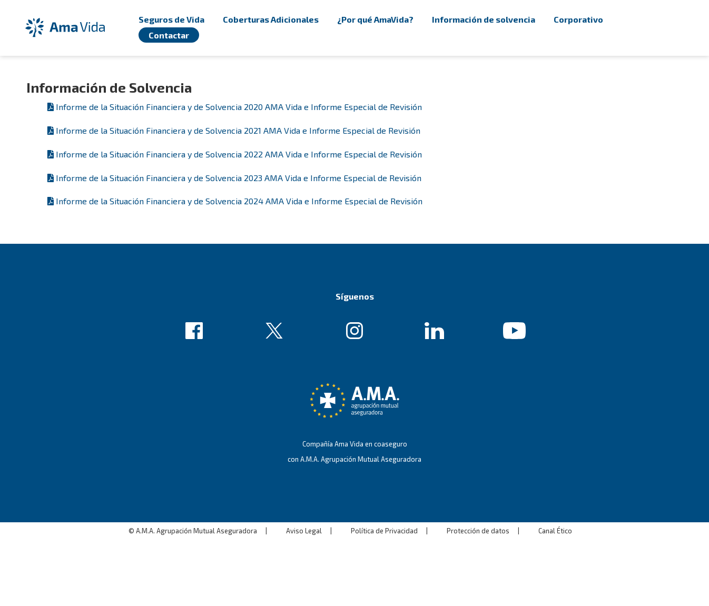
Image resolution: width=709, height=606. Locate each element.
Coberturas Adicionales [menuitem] (271, 19)
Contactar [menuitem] (169, 35)
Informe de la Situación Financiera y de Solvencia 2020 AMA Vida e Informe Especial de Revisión (239, 107)
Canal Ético (555, 530)
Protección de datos (478, 530)
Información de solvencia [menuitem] (483, 19)
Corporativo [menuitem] (578, 19)
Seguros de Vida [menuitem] (171, 19)
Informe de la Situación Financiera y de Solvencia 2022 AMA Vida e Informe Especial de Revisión (239, 154)
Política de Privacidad (384, 530)
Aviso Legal (304, 530)
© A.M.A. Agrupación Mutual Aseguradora (193, 530)
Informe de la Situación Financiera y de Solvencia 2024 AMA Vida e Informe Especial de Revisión (239, 201)
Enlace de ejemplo (197, 331)
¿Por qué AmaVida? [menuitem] (375, 19)
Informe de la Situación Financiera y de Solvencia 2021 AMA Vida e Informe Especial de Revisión (238, 130)
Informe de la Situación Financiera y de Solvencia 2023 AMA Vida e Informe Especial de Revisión (238, 178)
